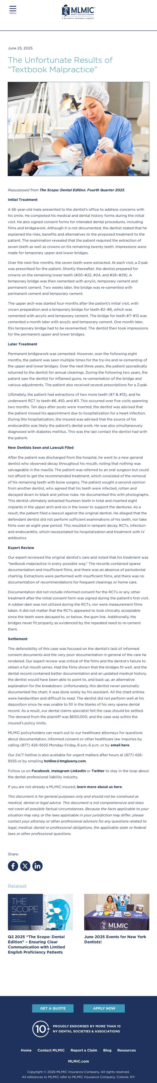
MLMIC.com (78, 1061)
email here (120, 745)
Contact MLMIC (51, 1050)
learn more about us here (99, 787)
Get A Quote (52, 1008)
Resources (126, 1050)
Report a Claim (84, 1050)
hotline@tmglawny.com (65, 761)
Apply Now (104, 1008)
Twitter (98, 771)
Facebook (41, 771)
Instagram (60, 771)
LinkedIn (78, 771)
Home (26, 1050)
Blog (107, 1050)
